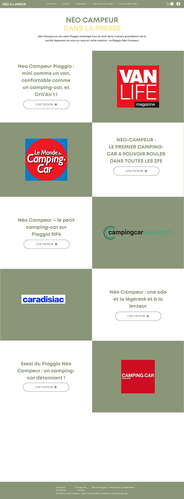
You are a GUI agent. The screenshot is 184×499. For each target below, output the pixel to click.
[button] (52, 4)
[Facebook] (178, 3)
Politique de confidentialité (122, 487)
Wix (125, 493)
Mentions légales (100, 487)
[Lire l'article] (46, 104)
